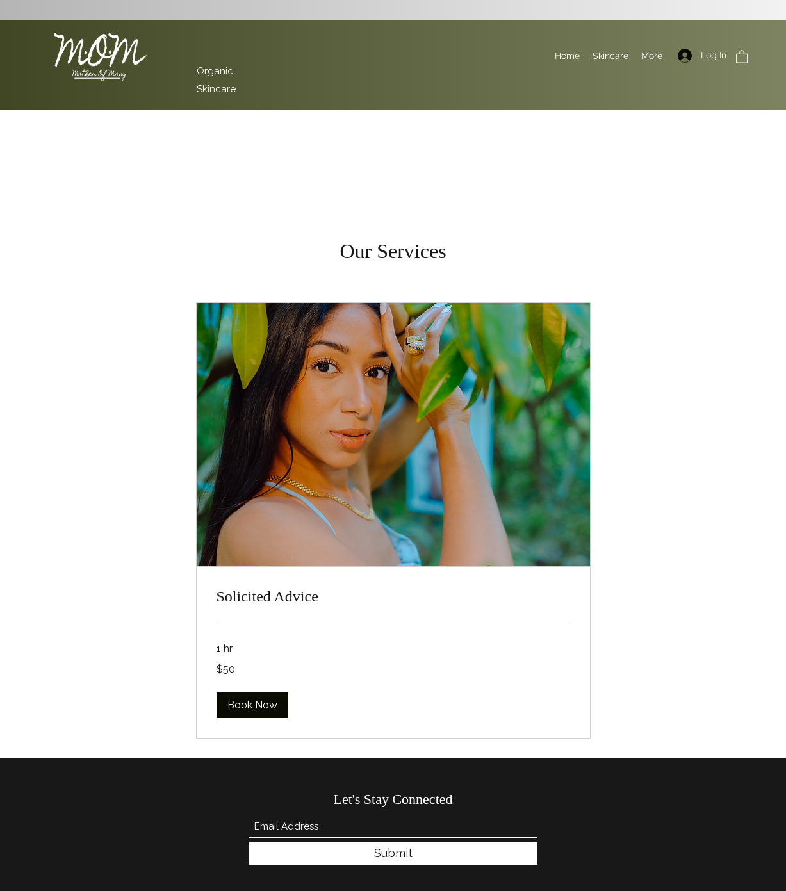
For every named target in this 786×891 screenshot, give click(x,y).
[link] (393, 597)
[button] (742, 56)
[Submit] (393, 853)
